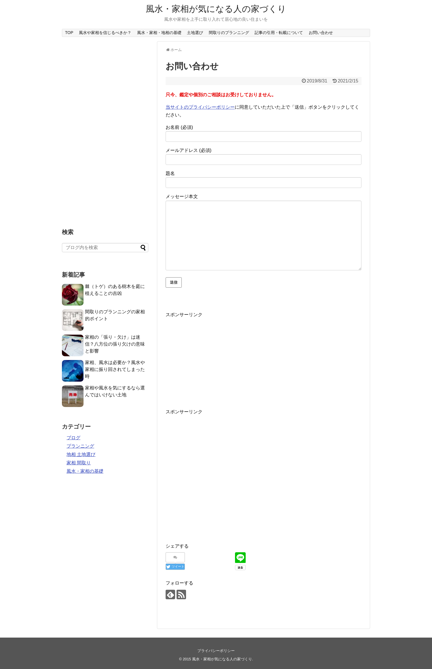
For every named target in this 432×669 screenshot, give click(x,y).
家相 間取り (79, 462)
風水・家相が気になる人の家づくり (216, 9)
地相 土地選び (81, 454)
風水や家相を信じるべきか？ (105, 32)
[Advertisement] (263, 359)
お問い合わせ (321, 32)
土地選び (195, 32)
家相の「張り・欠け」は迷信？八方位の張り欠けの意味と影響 (115, 344)
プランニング (80, 446)
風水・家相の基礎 (85, 471)
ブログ (73, 437)
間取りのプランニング (229, 32)
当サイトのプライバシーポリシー (200, 107)
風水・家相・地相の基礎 (159, 32)
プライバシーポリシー (216, 651)
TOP (69, 32)
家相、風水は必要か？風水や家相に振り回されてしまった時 (115, 369)
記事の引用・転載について (279, 32)
